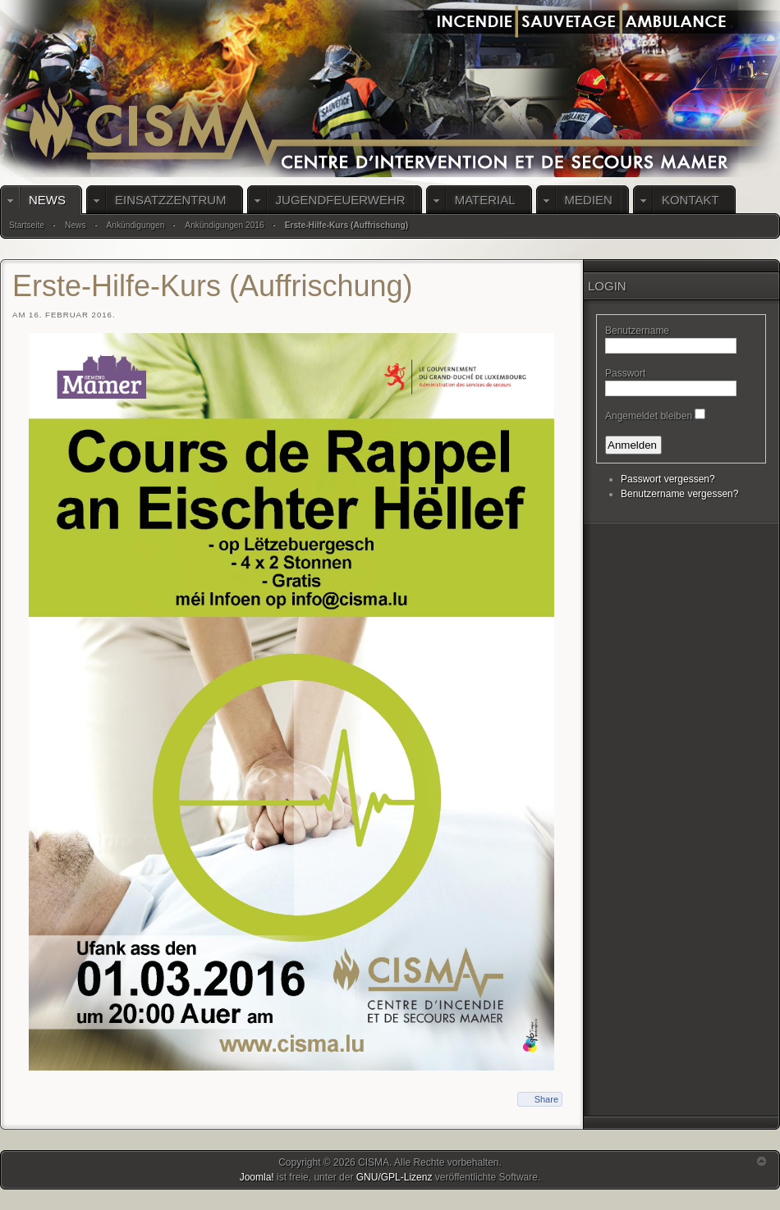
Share (546, 1099)
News (75, 225)
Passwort (625, 373)
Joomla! (257, 1177)
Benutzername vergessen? (679, 494)
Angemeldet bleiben (648, 416)
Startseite (26, 225)
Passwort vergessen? (668, 479)
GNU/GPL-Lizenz (394, 1177)
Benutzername (637, 330)
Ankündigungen (136, 225)
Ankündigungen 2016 (224, 225)
